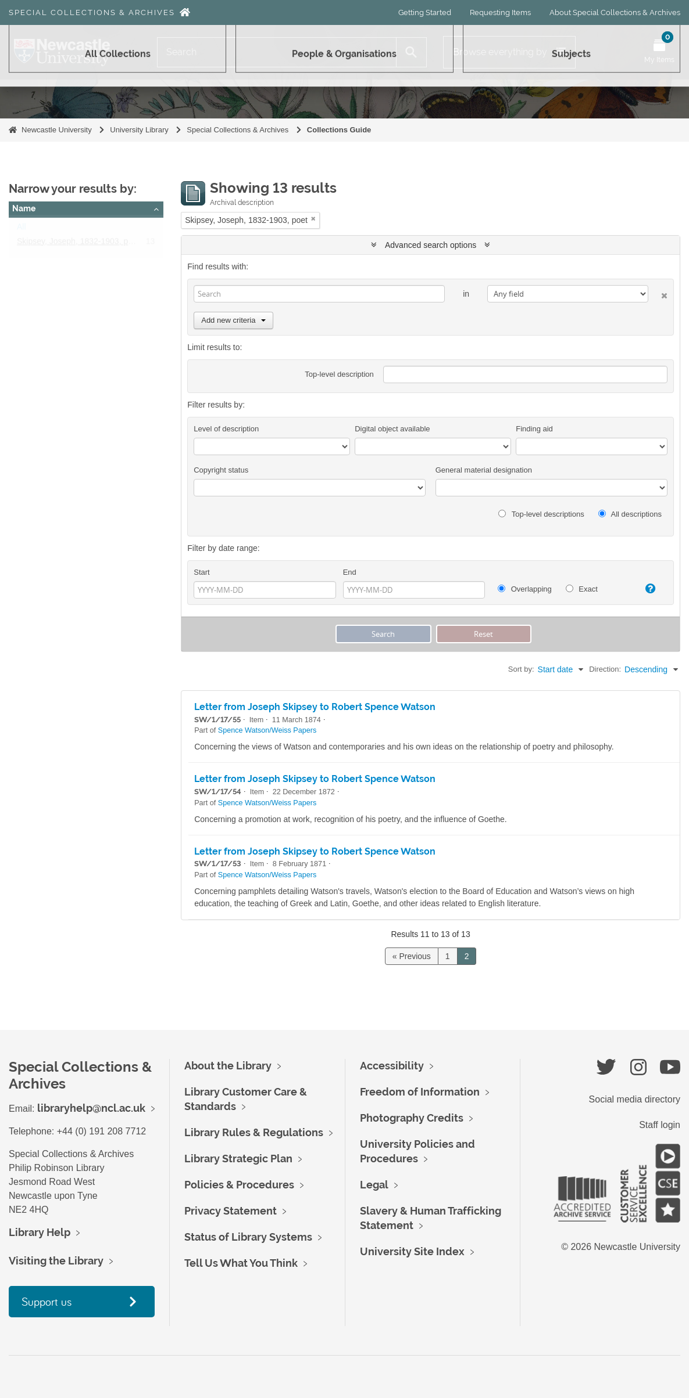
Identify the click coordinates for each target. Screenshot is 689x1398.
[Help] (645, 588)
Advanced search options (431, 245)
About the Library (228, 1066)
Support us (47, 1301)
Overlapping (525, 589)
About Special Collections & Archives (614, 12)
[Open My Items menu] (659, 52)
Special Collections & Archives (92, 12)
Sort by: (521, 669)
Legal (374, 1185)
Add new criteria (233, 320)
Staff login (659, 1125)
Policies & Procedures (239, 1185)
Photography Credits (411, 1118)
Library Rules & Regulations (253, 1132)
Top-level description (339, 374)
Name (23, 208)
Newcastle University (57, 129)
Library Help (39, 1232)
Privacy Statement (230, 1211)
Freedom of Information (420, 1092)
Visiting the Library (56, 1261)
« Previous (411, 956)
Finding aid (534, 428)
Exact (582, 589)
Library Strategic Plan (238, 1158)
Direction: (605, 669)
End (349, 572)
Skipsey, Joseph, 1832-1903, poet (78, 243)
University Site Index (412, 1251)
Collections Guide (339, 129)
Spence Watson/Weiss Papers (267, 730)
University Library (139, 129)
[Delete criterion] (657, 293)
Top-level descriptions (541, 514)
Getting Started (424, 12)
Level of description (226, 428)
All (21, 229)
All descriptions (630, 514)
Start (201, 572)
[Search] (277, 52)
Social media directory (634, 1099)
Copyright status (221, 470)
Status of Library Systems (248, 1237)
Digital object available (392, 428)
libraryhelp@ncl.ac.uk (91, 1108)
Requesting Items (500, 12)
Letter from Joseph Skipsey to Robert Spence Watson (314, 706)
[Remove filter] (313, 218)
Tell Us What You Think (241, 1263)
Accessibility (392, 1066)
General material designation (483, 470)
